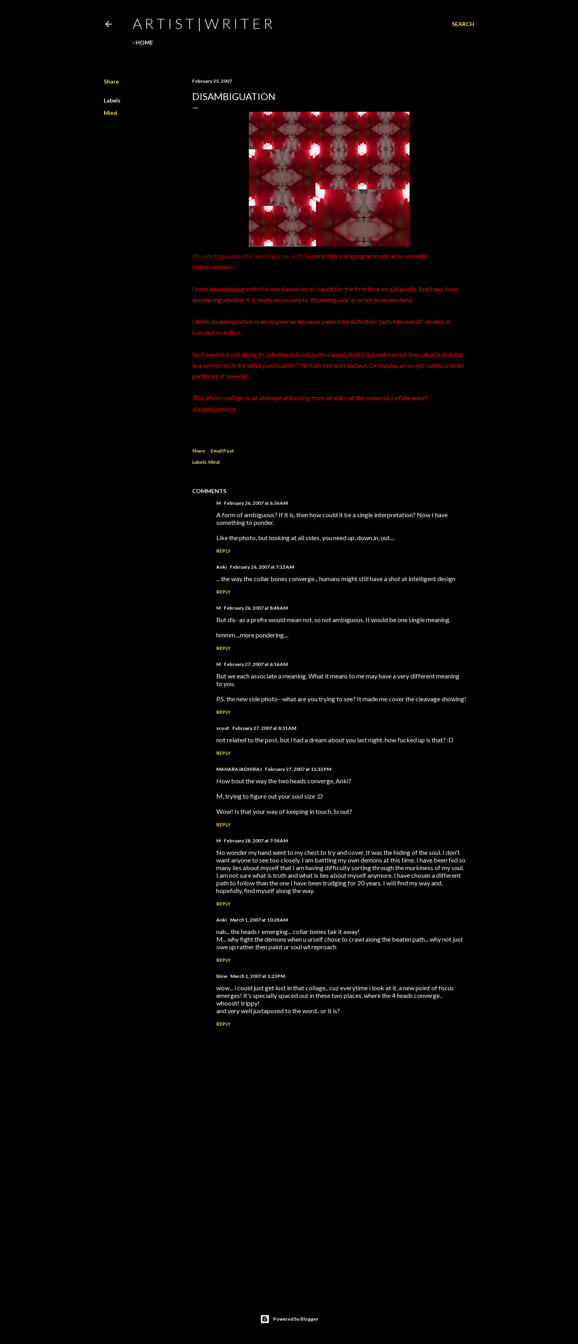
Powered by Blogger (289, 1319)
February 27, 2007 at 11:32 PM (298, 769)
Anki (221, 567)
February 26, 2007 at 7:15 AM (262, 567)
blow (221, 976)
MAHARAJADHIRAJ (239, 769)
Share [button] (111, 81)
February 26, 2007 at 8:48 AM (256, 608)
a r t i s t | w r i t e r (203, 23)
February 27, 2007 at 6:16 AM (256, 664)
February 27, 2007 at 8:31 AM (264, 728)
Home (144, 42)
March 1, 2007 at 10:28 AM (259, 920)
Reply (223, 551)
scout (222, 728)
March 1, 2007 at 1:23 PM (257, 976)
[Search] (463, 24)
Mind (110, 112)
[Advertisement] (329, 1218)
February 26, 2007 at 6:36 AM (256, 503)
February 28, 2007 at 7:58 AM (256, 841)
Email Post (222, 451)
